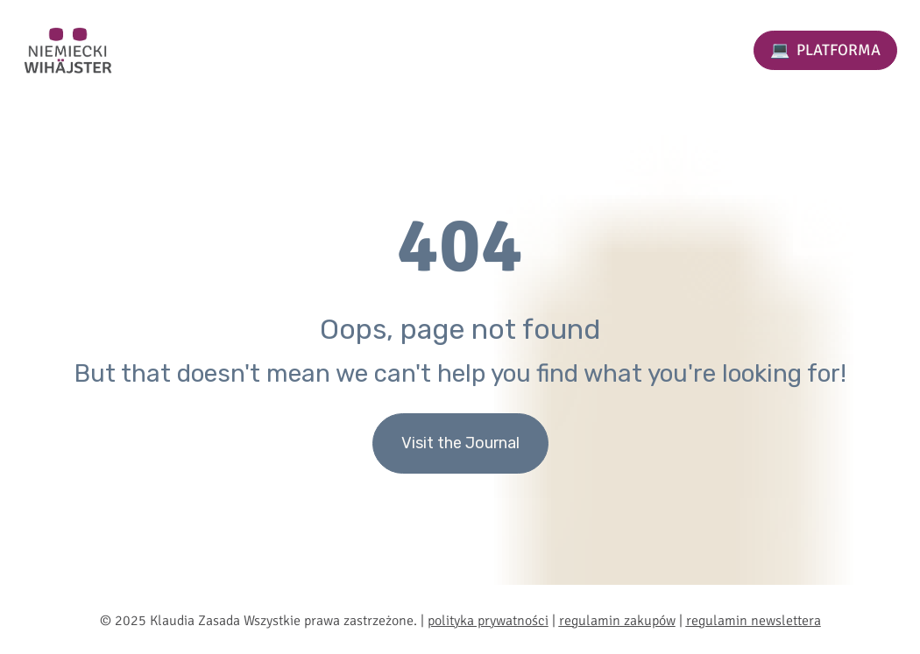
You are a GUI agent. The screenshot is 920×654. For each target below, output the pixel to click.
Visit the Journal (460, 442)
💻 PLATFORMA (825, 50)
